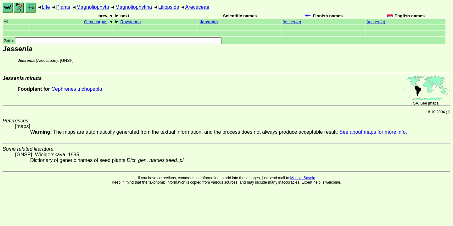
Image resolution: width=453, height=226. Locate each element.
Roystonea (130, 21)
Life (46, 7)
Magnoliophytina (133, 7)
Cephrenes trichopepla (77, 89)
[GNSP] (66, 60)
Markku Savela (302, 178)
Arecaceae (197, 7)
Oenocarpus (95, 21)
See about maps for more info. (373, 132)
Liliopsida (168, 7)
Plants (63, 7)
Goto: (112, 40)
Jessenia (209, 21)
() (291, 21)
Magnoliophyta (92, 7)
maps (433, 103)
